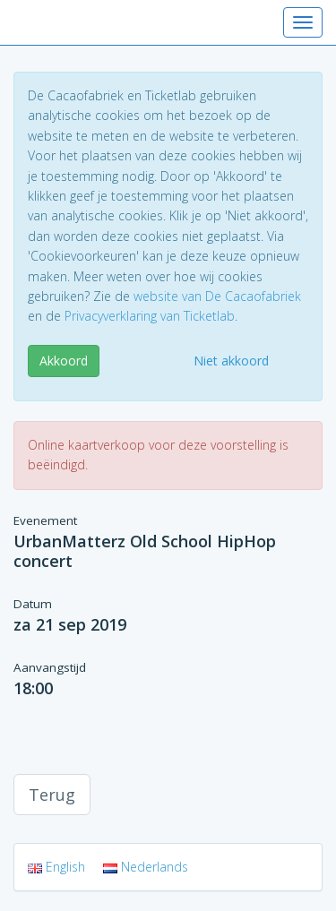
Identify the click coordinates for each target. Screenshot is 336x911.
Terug (52, 794)
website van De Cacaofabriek (217, 296)
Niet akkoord (231, 360)
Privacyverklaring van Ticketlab (150, 315)
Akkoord (63, 360)
